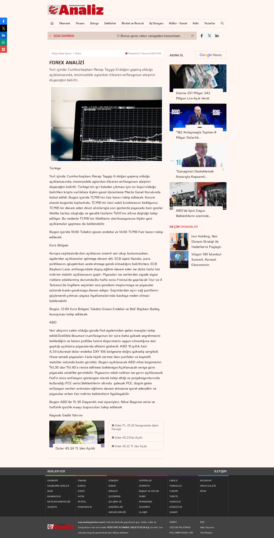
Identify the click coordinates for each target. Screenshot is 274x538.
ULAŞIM (143, 512)
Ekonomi (64, 23)
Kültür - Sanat (178, 23)
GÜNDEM (113, 480)
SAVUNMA (144, 506)
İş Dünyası (156, 23)
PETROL (82, 501)
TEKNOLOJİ (175, 485)
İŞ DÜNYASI (114, 496)
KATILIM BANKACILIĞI (58, 501)
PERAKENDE (145, 501)
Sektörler (110, 23)
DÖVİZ (81, 490)
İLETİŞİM (220, 471)
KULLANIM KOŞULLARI (181, 532)
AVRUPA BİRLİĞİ (117, 512)
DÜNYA (112, 485)
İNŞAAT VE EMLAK (149, 490)
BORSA (82, 485)
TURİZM (173, 490)
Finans (80, 23)
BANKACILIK (54, 496)
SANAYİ (173, 512)
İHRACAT (113, 490)
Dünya (94, 23)
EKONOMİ (52, 480)
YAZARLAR (205, 480)
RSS (202, 521)
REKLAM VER (56, 471)
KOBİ (50, 490)
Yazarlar (209, 23)
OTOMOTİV (144, 485)
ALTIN (81, 496)
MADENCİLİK (85, 506)
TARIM (142, 496)
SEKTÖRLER (145, 480)
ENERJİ (173, 480)
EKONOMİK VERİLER (58, 485)
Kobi (196, 23)
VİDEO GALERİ (208, 485)
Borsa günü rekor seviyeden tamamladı (153, 35)
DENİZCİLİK (175, 506)
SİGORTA (52, 506)
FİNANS (82, 480)
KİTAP (203, 490)
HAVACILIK (175, 501)
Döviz (78, 53)
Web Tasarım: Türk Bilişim (207, 530)
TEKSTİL (173, 496)
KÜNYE (173, 522)
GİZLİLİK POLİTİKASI (180, 527)
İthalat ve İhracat (133, 23)
